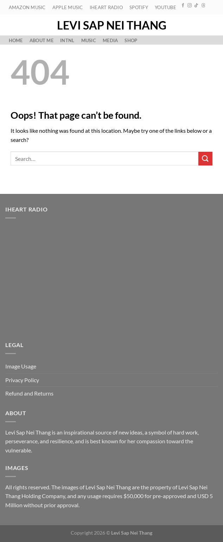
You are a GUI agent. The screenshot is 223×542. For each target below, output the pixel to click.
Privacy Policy (22, 380)
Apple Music (67, 7)
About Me (41, 40)
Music (88, 40)
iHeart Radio (106, 7)
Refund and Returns (29, 393)
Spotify (138, 7)
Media (110, 40)
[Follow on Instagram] (189, 5)
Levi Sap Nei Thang (111, 25)
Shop (131, 40)
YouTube (165, 7)
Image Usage (20, 366)
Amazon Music (27, 7)
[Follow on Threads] (203, 5)
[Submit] (205, 158)
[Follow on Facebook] (183, 5)
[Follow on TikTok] (196, 5)
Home (16, 40)
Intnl (67, 40)
